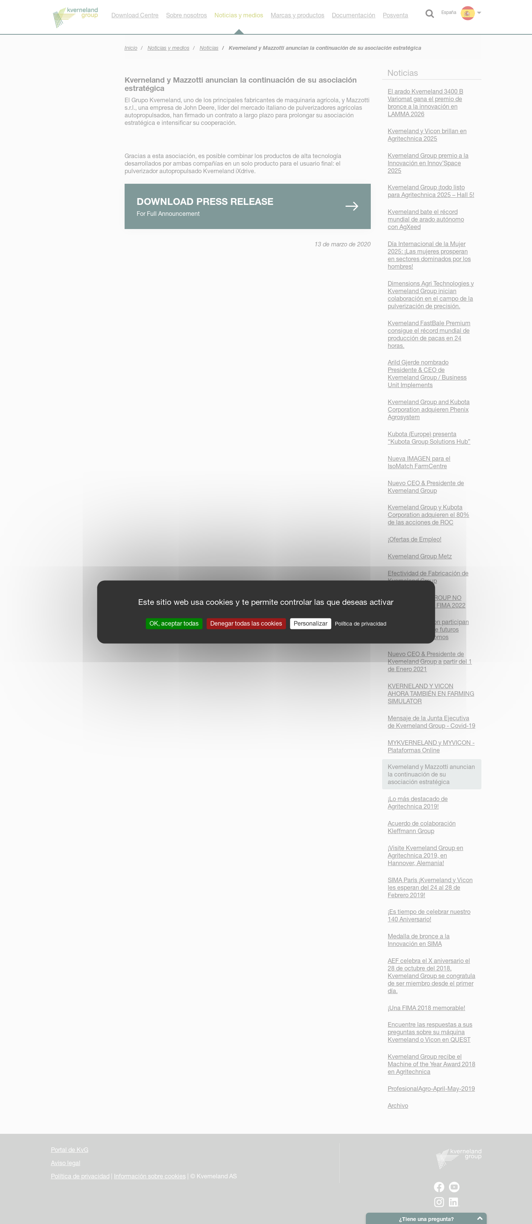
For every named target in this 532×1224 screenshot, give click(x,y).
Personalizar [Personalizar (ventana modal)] (310, 623)
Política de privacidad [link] (360, 623)
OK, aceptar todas (174, 623)
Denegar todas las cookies (246, 623)
